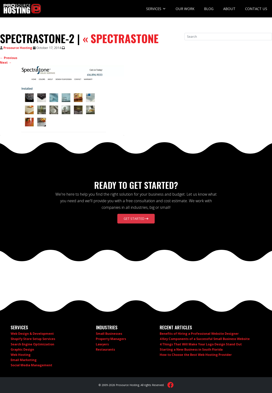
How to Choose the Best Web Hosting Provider (196, 355)
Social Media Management (31, 365)
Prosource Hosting (17, 48)
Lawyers (102, 344)
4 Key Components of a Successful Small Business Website (205, 339)
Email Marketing (24, 360)
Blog (209, 8)
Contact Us (256, 8)
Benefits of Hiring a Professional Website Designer (199, 333)
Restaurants (105, 349)
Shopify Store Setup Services (33, 339)
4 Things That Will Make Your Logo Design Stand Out (201, 344)
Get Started (136, 219)
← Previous (8, 58)
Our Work (185, 8)
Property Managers (111, 339)
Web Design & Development (32, 333)
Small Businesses (109, 333)
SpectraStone (121, 38)
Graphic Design (22, 349)
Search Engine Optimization (32, 344)
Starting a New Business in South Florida (191, 349)
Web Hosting (21, 355)
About (229, 8)
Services (156, 8)
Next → (6, 62)
